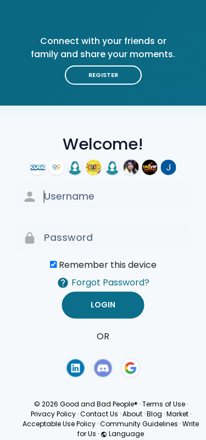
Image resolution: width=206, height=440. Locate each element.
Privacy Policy (53, 414)
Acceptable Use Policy (59, 423)
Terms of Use (163, 404)
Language (122, 433)
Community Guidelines (139, 423)
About (132, 414)
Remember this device (108, 264)
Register (103, 74)
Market (177, 414)
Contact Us (99, 414)
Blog (154, 414)
